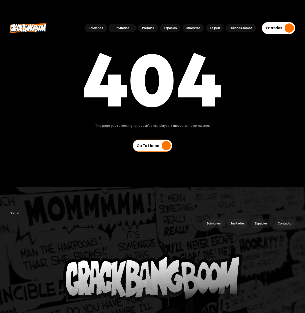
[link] (14, 223)
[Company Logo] (28, 28)
